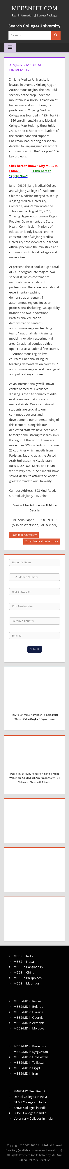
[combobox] (13, 577)
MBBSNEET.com (34, 8)
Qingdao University (25, 535)
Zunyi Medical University (40, 542)
